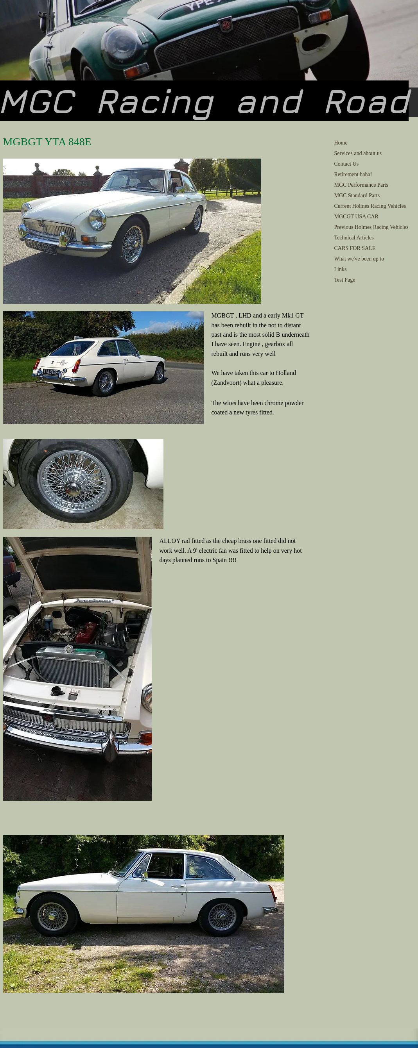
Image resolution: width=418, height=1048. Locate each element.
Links (340, 269)
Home (341, 143)
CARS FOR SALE (355, 248)
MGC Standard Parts (357, 195)
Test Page (344, 280)
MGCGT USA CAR (356, 217)
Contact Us (346, 164)
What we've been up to (359, 259)
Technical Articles (354, 238)
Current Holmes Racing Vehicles (370, 206)
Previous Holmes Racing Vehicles (371, 227)
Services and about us (358, 153)
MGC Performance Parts (361, 185)
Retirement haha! (353, 174)
